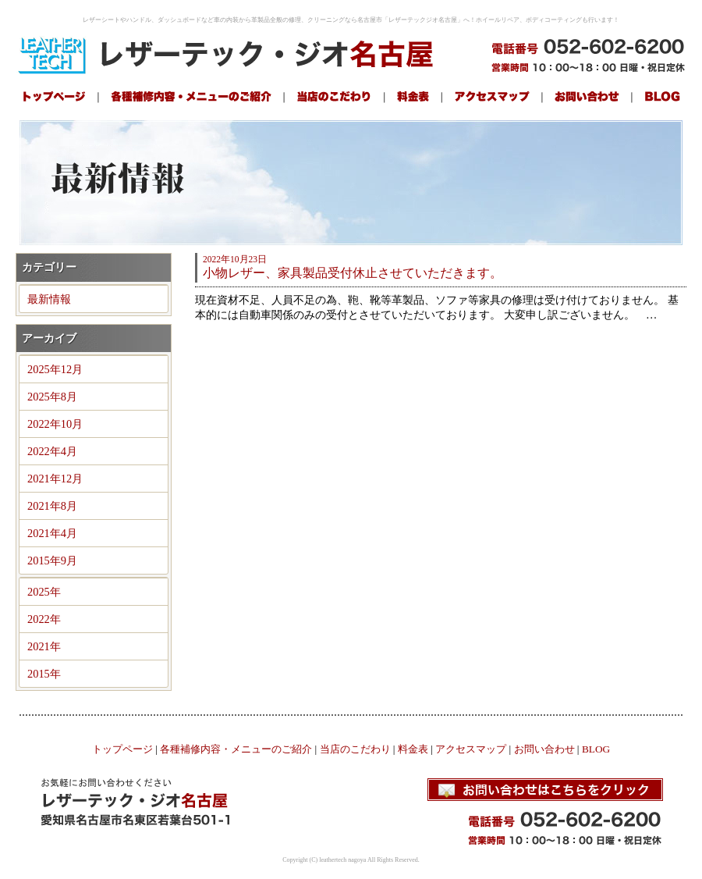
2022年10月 (55, 424)
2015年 (44, 673)
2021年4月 (52, 533)
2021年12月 (55, 478)
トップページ (122, 749)
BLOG (596, 749)
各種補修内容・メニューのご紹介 (236, 749)
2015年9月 (52, 560)
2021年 (44, 646)
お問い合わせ (544, 749)
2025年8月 (52, 396)
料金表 (413, 749)
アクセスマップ (470, 749)
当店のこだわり (355, 749)
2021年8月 (52, 506)
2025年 (44, 591)
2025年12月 (55, 369)
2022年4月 (52, 451)
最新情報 (49, 299)
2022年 (44, 619)
